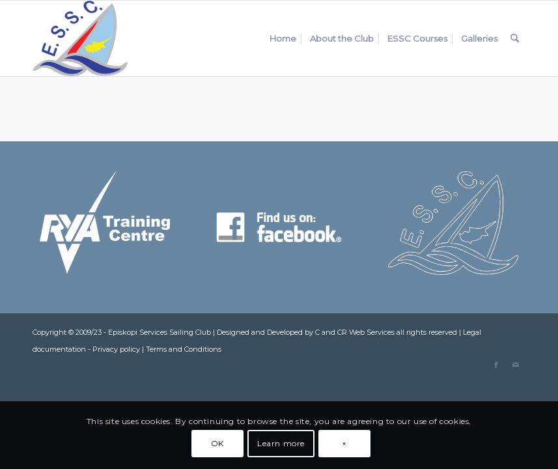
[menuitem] (283, 38)
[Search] (514, 38)
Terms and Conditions (183, 349)
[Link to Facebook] (496, 365)
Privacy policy (116, 349)
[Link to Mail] (515, 365)
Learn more (281, 443)
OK (217, 443)
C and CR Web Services (355, 332)
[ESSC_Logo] (80, 38)
